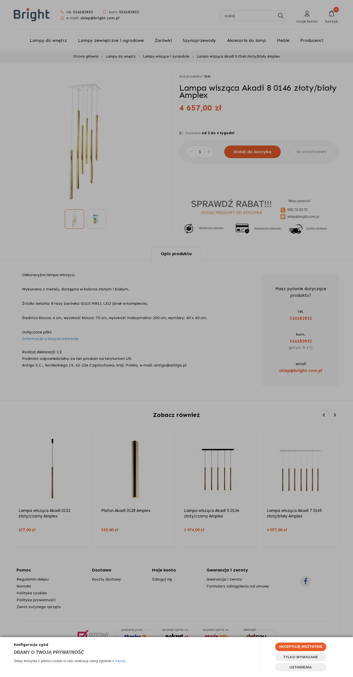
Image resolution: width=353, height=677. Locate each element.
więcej (120, 661)
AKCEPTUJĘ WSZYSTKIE (300, 646)
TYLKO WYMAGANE (300, 657)
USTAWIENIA (301, 667)
